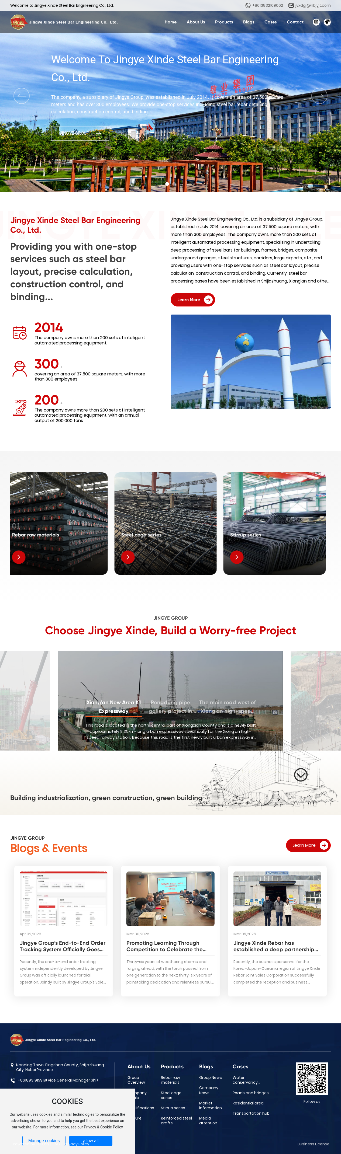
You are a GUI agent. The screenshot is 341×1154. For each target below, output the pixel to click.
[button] (167, 184)
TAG (56, 1144)
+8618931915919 (32, 1080)
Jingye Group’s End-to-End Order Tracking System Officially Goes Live (62, 949)
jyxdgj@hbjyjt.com (313, 5)
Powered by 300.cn (31, 1144)
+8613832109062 (267, 5)
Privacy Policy (76, 1144)
